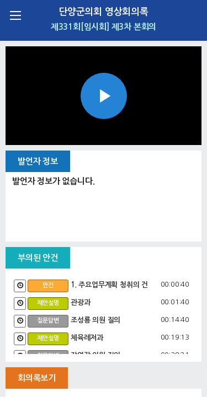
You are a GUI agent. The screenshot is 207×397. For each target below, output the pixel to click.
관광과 (80, 302)
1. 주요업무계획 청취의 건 (109, 284)
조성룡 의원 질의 (95, 320)
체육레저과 (87, 337)
